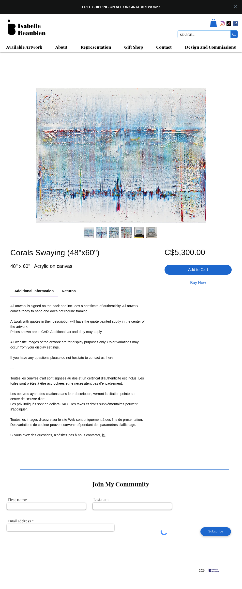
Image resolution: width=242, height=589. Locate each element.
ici (103, 435)
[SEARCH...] (200, 34)
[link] (213, 23)
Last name (101, 499)
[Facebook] (235, 23)
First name (17, 500)
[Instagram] (222, 23)
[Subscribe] (215, 531)
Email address (19, 521)
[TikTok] (229, 23)
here (109, 358)
